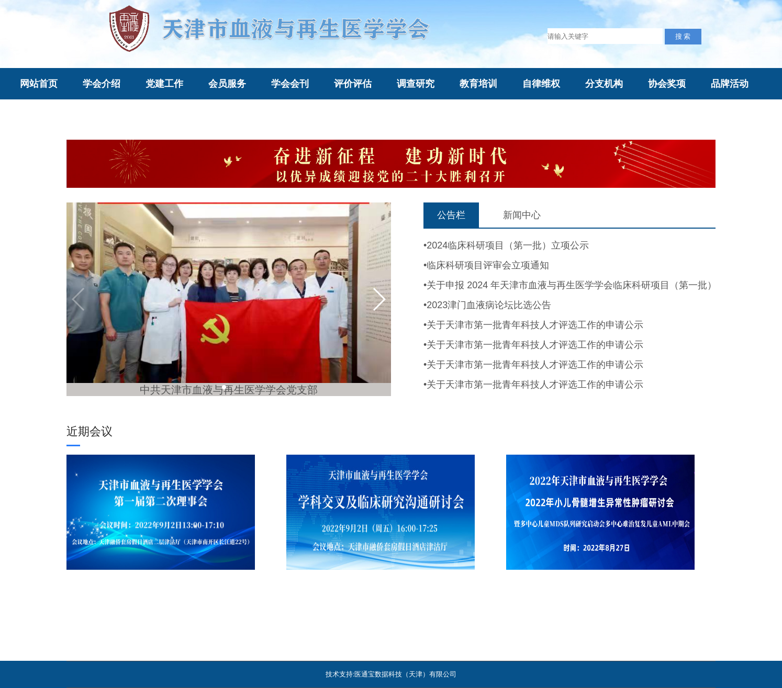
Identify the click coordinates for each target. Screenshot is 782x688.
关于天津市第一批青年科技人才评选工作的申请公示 (535, 325)
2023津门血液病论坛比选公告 (489, 305)
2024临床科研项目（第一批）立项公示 (508, 245)
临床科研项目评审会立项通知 (488, 265)
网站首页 (39, 83)
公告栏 (451, 215)
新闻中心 (522, 215)
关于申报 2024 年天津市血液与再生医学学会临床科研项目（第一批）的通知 (586, 285)
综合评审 (101, 115)
